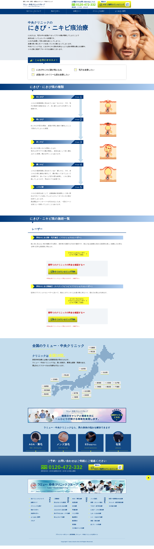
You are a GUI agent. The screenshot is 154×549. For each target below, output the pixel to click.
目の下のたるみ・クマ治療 (62, 517)
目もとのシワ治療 (59, 520)
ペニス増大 (75, 517)
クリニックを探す (98, 11)
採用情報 (72, 538)
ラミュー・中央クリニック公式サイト (88, 538)
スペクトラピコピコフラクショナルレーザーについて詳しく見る (76, 301)
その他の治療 (113, 509)
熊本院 (46, 395)
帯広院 (92, 353)
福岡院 (46, 387)
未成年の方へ (35, 517)
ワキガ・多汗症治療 (97, 509)
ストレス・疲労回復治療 (116, 505)
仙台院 (105, 374)
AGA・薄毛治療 (77, 502)
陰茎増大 (75, 524)
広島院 (55, 381)
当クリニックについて (33, 11)
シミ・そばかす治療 (97, 520)
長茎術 (74, 528)
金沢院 (83, 370)
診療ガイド (77, 11)
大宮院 (108, 384)
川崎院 (99, 388)
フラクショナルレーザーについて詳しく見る (76, 253)
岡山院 (66, 376)
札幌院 (92, 349)
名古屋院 (87, 392)
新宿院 (99, 384)
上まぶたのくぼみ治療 (60, 513)
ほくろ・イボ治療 (96, 528)
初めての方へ (55, 11)
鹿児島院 (47, 391)
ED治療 (74, 509)
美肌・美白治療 (95, 524)
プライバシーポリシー (61, 538)
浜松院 (86, 396)
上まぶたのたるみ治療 (60, 509)
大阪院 (76, 398)
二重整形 (56, 502)
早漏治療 (75, 513)
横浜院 (108, 388)
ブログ (33, 524)
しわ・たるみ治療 (96, 517)
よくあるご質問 (120, 11)
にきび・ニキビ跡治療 (97, 513)
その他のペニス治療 (78, 531)
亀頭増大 (75, 520)
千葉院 (117, 388)
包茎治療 (75, 505)
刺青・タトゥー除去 (97, 505)
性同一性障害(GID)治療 (116, 502)
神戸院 (76, 394)
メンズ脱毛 (94, 502)
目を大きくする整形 (60, 505)
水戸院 (117, 384)
